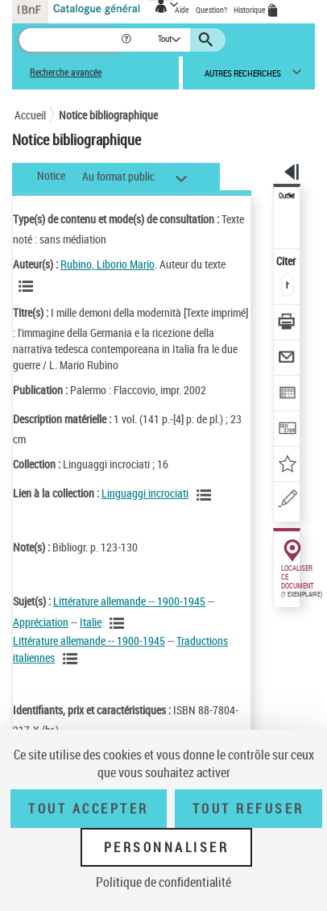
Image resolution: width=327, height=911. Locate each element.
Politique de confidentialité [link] (163, 882)
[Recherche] (69, 40)
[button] (127, 40)
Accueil (30, 115)
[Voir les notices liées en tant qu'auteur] (28, 286)
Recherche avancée (65, 72)
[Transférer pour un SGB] (287, 430)
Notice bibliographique (108, 115)
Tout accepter (88, 808)
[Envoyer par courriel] (287, 359)
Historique (250, 9)
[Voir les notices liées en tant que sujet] (119, 623)
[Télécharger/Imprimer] (287, 323)
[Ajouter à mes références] (287, 465)
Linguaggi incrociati (144, 493)
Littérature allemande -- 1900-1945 (129, 601)
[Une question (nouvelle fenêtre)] (287, 501)
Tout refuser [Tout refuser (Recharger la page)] (248, 808)
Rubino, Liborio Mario (107, 264)
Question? (211, 9)
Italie (90, 622)
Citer (287, 260)
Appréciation (40, 622)
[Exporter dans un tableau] (287, 394)
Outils (287, 196)
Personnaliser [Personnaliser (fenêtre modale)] (167, 847)
